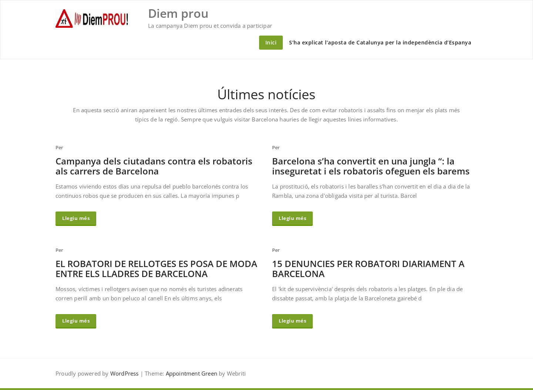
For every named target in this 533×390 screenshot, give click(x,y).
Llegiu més (76, 218)
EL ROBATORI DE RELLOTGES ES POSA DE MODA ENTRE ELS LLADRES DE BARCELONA (156, 268)
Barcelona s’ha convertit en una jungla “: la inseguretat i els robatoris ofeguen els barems (371, 166)
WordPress (124, 373)
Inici (271, 42)
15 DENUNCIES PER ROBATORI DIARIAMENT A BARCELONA (368, 268)
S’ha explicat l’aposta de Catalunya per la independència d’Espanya (380, 42)
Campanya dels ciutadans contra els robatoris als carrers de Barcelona (154, 166)
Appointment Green (190, 373)
